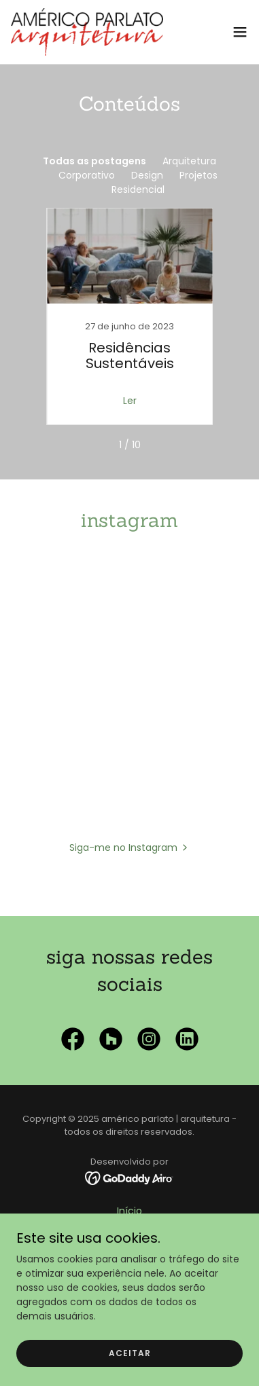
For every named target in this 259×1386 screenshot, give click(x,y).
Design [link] (147, 175)
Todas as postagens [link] (94, 161)
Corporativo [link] (86, 175)
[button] (240, 31)
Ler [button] (130, 400)
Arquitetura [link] (189, 161)
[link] (87, 31)
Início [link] (129, 1211)
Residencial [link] (138, 189)
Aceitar (130, 1353)
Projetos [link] (198, 175)
